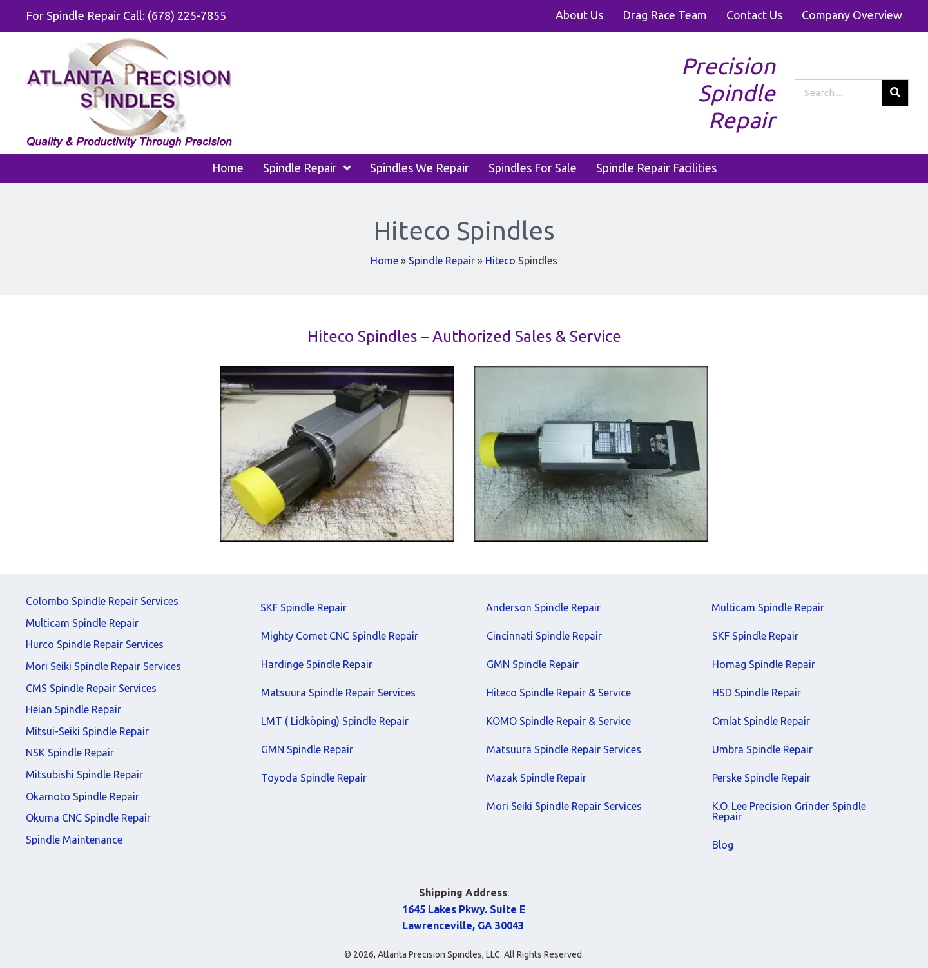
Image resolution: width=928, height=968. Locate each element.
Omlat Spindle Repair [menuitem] (761, 721)
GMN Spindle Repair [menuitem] (307, 749)
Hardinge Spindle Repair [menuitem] (316, 664)
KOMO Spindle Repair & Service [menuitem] (559, 721)
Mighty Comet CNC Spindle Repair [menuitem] (339, 636)
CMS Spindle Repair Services (91, 688)
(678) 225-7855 (187, 15)
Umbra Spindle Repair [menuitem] (762, 749)
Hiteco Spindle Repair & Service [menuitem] (559, 692)
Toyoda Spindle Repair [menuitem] (314, 778)
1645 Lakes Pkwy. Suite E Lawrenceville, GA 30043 (464, 918)
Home (384, 260)
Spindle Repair (442, 260)
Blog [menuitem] (722, 845)
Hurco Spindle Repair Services (95, 644)
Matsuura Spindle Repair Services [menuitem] (338, 692)
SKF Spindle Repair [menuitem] (303, 607)
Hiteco (500, 260)
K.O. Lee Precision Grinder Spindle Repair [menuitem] (789, 811)
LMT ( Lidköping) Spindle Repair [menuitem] (335, 721)
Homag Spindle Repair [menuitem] (763, 664)
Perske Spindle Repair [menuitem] (761, 778)
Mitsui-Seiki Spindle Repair (87, 731)
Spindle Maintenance (74, 839)
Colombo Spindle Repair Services (102, 601)
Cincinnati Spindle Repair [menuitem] (544, 636)
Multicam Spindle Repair (82, 623)
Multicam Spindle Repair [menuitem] (767, 607)
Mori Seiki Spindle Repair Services (103, 666)
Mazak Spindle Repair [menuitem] (536, 778)
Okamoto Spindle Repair (82, 796)
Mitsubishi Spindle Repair (84, 774)
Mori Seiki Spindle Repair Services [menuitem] (564, 806)
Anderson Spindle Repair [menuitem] (543, 607)
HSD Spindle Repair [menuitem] (756, 692)
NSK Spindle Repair (70, 752)
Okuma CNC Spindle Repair (88, 818)
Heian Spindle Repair (73, 709)
